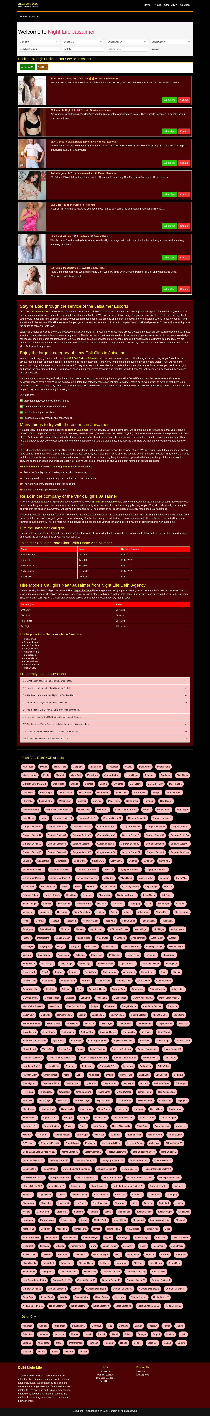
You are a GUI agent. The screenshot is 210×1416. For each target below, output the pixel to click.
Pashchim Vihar (145, 1100)
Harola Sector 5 (168, 1152)
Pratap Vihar (68, 1032)
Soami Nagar (175, 1109)
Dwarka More (125, 1023)
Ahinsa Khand (183, 1040)
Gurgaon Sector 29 (86, 1280)
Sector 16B (179, 1186)
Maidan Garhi (100, 1220)
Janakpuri (149, 775)
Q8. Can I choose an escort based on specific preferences (50, 731)
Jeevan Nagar (117, 1015)
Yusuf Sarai (142, 1126)
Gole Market (81, 1254)
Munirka (168, 886)
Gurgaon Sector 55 (32, 844)
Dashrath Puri (124, 1100)
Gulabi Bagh (48, 1263)
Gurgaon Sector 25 (136, 1280)
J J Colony (128, 1246)
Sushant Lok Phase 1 (33, 869)
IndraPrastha (64, 904)
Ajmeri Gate (102, 938)
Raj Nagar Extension (123, 1040)
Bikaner (137, 1343)
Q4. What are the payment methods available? (45, 702)
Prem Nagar (182, 809)
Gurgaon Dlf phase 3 (149, 1289)
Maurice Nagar (86, 1263)
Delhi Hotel (105, 1371)
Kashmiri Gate (48, 1109)
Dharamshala (75, 1343)
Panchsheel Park (31, 1237)
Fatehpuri (150, 1254)
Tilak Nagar (182, 775)
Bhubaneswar (78, 1326)
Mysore (74, 1334)
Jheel (163, 972)
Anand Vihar (104, 1092)
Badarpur (172, 1006)
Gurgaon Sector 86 (57, 852)
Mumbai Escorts (105, 1375)
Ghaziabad (113, 767)
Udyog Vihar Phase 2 (157, 869)
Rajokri (108, 1237)
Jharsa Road (47, 1297)
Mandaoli (70, 998)
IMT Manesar (140, 792)
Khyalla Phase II (127, 963)
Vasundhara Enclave (123, 1117)
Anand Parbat (138, 938)
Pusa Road (63, 1254)
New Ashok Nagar (166, 1092)
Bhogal (60, 946)
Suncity (75, 1289)
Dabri (117, 1254)
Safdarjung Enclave (126, 895)
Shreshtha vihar (157, 989)
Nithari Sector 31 (56, 1186)
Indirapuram (145, 767)
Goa (110, 1326)
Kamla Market (29, 1254)
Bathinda (69, 1351)
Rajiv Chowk (156, 1263)
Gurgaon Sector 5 (130, 835)
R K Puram (28, 1092)
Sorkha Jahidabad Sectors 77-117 (39, 1152)
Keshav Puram (155, 1135)
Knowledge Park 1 (31, 1066)
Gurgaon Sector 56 (57, 844)
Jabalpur (153, 1326)
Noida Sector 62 (173, 1306)
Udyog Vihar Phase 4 (60, 878)
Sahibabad (145, 1040)
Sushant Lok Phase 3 (87, 869)
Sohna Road (174, 1263)
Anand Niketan (162, 1126)
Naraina (80, 929)
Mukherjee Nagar (154, 946)
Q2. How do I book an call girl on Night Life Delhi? (46, 688)
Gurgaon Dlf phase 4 (175, 1289)
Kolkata (26, 1212)
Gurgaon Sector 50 (155, 835)
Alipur (79, 989)
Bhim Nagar (58, 784)
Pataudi (147, 809)
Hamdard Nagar (64, 1015)
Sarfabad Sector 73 (59, 1160)
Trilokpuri (83, 1117)
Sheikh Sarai (156, 1109)
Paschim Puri (29, 981)
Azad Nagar (157, 938)
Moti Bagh (45, 1229)
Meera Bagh (165, 1100)
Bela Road (181, 1254)
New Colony (166, 801)
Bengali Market (129, 1006)
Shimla (128, 1334)
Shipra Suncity (165, 1023)
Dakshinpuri (28, 1015)
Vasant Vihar (101, 1117)
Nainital (123, 1343)
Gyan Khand (164, 1032)
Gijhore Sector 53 (174, 1143)
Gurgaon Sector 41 (32, 835)
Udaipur (100, 912)
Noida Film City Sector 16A (61, 1058)
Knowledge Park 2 (158, 1186)
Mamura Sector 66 (112, 1177)
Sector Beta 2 (77, 1186)
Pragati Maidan (47, 929)
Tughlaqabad (46, 1092)
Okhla (167, 1229)
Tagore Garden (50, 1117)
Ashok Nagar (96, 929)
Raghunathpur (49, 1169)
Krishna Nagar (30, 904)
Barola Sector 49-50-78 (143, 1152)
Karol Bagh (28, 767)
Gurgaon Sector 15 (61, 1280)
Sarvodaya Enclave (49, 1143)
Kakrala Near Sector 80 (125, 1058)
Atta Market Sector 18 (33, 1177)
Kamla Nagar (148, 895)
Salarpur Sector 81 (139, 1160)
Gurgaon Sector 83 (155, 844)
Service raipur (72, 1083)
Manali (59, 1343)
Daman (167, 1343)
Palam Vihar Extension (126, 809)
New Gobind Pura (75, 1006)
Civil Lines (118, 784)
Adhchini (66, 989)
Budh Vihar (91, 946)
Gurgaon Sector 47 (81, 835)
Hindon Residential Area (34, 1040)
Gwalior (138, 1326)
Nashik (88, 1334)
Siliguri (114, 1334)
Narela (83, 1126)
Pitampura (87, 895)
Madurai (181, 1343)
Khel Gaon (90, 1143)
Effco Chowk (90, 1272)
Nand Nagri (63, 955)
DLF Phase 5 (175, 784)
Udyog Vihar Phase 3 (33, 878)
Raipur (114, 912)
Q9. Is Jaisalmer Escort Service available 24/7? (45, 739)
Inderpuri (78, 1212)
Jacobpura (119, 1297)
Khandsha (28, 801)
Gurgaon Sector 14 (137, 818)
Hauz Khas (120, 1195)
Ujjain (183, 1334)
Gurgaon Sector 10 (63, 818)
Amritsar (43, 1326)
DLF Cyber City (155, 784)
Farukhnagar (46, 792)
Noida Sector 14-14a (33, 1306)
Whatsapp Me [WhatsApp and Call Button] (27, 67)
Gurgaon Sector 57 (81, 844)
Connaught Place (130, 886)
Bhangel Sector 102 (32, 1186)
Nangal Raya (80, 1229)
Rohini (46, 775)
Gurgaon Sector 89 (131, 852)
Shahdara (27, 1100)
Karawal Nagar (47, 1220)
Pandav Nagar (148, 921)
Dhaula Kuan (163, 767)
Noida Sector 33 (123, 1306)
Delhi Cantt (28, 1246)
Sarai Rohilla (67, 1109)
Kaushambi (45, 912)
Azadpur (173, 938)
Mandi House (120, 1220)
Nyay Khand (58, 1040)
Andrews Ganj (118, 989)
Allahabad (27, 1326)
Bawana (69, 1126)
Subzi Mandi (29, 963)
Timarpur (68, 1117)
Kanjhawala (184, 1212)
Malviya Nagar (30, 775)
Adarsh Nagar (83, 938)
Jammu (179, 1326)
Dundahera (28, 792)
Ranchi (101, 1334)
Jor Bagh (86, 981)
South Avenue (29, 1117)
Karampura (28, 1220)
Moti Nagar (62, 1229)
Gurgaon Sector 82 (130, 844)
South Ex (91, 886)
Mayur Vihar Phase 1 (143, 998)
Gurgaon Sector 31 (106, 827)
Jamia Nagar (98, 1015)
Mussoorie (59, 1334)
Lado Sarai (179, 1015)
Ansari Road (133, 1254)
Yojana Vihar (178, 989)
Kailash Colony (144, 1212)
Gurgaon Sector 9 (155, 852)
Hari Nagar (62, 912)
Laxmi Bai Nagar (180, 1237)
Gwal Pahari (103, 792)
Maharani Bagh (161, 1083)
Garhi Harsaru (65, 792)
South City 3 (116, 861)
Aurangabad (59, 1326)
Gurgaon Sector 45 (111, 1280)
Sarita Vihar (181, 878)
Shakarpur (139, 1109)
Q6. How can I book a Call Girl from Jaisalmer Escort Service (52, 717)
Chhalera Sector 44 (106, 1169)
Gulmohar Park (163, 981)
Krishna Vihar (87, 1032)
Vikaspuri (55, 921)
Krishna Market (160, 1015)
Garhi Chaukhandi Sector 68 (76, 1169)
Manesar (82, 801)
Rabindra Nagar (100, 1254)
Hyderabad (91, 1083)
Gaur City (183, 1023)
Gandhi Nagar (144, 1092)
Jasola (108, 1212)
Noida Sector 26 (79, 1306)
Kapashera (92, 775)
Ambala (83, 1351)
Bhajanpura (45, 946)
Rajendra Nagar (90, 1237)
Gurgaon (185, 5)
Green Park (62, 1212)
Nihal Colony (84, 809)
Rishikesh (93, 1343)
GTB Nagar (28, 1143)
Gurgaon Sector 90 (179, 852)
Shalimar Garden (108, 1032)
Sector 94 (27, 1195)
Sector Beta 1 (29, 1169)
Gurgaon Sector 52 (57, 1289)
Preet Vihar (117, 904)
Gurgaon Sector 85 (32, 852)
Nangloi (96, 1229)
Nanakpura (181, 1126)
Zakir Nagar (106, 1023)
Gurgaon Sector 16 (161, 1280)
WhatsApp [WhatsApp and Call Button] (169, 99)
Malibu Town (65, 801)
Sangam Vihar (110, 972)
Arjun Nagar (137, 989)
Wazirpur (101, 904)
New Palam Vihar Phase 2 (58, 809)
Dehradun (96, 1326)
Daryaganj (164, 878)
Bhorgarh (75, 946)
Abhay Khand (48, 1032)
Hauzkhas (71, 895)
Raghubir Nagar (62, 1135)
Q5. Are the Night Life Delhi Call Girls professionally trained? (51, 710)
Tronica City (64, 1049)
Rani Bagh (161, 1237)
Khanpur (59, 972)
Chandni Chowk (83, 1092)
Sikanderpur (61, 861)
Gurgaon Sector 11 (87, 818)
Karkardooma (147, 972)
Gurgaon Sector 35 (156, 827)
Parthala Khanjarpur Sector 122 (128, 1186)
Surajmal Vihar (68, 981)
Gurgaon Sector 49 (106, 835)
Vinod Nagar (45, 1100)
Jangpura (93, 1212)
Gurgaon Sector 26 (81, 827)
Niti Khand (146, 1032)
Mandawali (110, 1006)
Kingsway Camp (134, 1143)
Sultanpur (148, 861)
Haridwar (27, 1351)
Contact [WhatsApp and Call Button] (184, 99)
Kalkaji (65, 886)
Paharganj (135, 904)
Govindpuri (64, 1092)
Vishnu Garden (146, 878)
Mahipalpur (78, 767)
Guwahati (123, 1326)
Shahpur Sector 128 (59, 1177)
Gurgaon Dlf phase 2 (123, 1289)
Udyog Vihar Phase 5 (87, 878)
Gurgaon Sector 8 (105, 844)
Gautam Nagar (176, 946)
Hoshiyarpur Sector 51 (112, 1160)
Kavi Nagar (76, 1040)
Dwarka (43, 767)
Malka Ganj (114, 955)
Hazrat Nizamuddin (121, 1126)
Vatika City (109, 878)
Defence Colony (30, 895)
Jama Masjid (177, 1246)
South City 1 (79, 861)
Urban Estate (101, 1297)
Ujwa (93, 1246)
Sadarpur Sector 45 (121, 1049)
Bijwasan (44, 1246)
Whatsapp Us (142, 1375)
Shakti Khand (29, 1049)
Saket (77, 886)
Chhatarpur (181, 1083)
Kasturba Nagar (138, 1015)
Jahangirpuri (171, 963)
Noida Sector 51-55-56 (148, 1306)
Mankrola (97, 801)
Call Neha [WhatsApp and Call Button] (42, 67)
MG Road (138, 1263)
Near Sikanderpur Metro (34, 1280)
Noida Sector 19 (57, 1306)
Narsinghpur (132, 801)
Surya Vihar (164, 861)
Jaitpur (82, 1015)
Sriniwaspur (72, 1023)
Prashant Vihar (134, 1135)
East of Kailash (101, 1195)
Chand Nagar (66, 963)
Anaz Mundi (129, 972)
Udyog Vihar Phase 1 (130, 869)
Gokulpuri (80, 955)
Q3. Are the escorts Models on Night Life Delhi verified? (49, 695)
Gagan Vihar (48, 981)
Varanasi (27, 1343)
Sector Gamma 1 (93, 1152)
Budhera (89, 784)
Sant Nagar (82, 1135)
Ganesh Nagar (52, 998)
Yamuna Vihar (175, 1135)
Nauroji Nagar (113, 1229)
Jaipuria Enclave (97, 1049)
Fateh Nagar (85, 963)
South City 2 (98, 861)
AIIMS (45, 972)
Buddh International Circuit (140, 1177)
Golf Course (85, 792)
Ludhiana (43, 1334)
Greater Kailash (111, 775)
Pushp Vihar (51, 1237)
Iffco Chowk (121, 792)
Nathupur (149, 801)
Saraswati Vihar (51, 1126)
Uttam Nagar (132, 775)
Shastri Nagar (44, 955)
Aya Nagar (128, 1083)
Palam (143, 1246)
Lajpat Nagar (151, 886)
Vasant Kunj (95, 767)
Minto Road (28, 1229)
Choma (103, 784)
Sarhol (44, 818)
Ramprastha (129, 1032)
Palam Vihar (102, 809)
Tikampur (108, 869)
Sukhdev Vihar (124, 981)
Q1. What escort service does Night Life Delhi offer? (47, 681)
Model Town (114, 801)
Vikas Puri (76, 775)
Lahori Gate (66, 1263)
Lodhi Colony (99, 1126)
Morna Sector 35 (70, 1152)
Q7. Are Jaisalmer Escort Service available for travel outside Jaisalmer (56, 724)
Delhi (148, 904)
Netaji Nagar (133, 1229)
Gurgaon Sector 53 (32, 1289)
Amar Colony (143, 981)
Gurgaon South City (135, 1272)
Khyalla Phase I (105, 963)
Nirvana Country (139, 1297)
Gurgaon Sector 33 (131, 827)
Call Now (140, 1371)
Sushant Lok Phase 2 (60, 869)
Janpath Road (144, 1023)
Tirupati (156, 1334)
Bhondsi (74, 784)
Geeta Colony (43, 1212)
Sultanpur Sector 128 (33, 1160)
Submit (155, 49)
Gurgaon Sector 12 (112, 818)
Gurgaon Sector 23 (57, 827)
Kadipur (156, 792)
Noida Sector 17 (161, 1297)
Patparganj (28, 929)
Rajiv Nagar (28, 818)
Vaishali (128, 767)
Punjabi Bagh (128, 921)
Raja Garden (70, 1237)
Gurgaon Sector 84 (179, 844)
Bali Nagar (28, 946)
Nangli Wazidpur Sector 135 (94, 1058)
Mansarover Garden (159, 1220)
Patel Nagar (167, 921)
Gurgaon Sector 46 (57, 835)
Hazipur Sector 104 (116, 1152)
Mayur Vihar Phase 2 (169, 998)
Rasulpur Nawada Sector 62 (157, 1169)
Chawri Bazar (109, 946)
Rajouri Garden (104, 1100)
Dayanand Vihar (30, 998)
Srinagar (142, 1334)
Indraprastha (43, 938)
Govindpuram (29, 1032)
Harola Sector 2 (150, 1058)
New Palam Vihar (31, 809)
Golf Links (45, 1015)
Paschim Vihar (48, 886)
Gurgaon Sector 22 (32, 827)
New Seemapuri (168, 1117)
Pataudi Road (163, 809)
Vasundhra (28, 912)
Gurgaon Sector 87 (81, 852)
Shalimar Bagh (84, 904)
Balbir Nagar (120, 998)
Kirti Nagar (167, 895)
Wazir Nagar (47, 963)
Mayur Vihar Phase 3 (33, 1006)
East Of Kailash (52, 895)
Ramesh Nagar (142, 1237)
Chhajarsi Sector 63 (32, 1058)
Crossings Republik (97, 1040)
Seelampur (122, 1109)
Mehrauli (60, 775)
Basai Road (28, 1297)
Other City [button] (169, 5)
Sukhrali (133, 861)
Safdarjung (151, 955)
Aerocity (165, 1254)
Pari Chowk (170, 1058)
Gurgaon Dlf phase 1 (96, 1289)
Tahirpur (94, 1006)
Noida (158, 5)
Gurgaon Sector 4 (180, 827)
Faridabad (165, 775)
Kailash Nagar (165, 1212)
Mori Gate (99, 1135)
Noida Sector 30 (101, 1306)
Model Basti (97, 955)
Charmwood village (111, 1143)
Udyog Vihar (47, 1272)
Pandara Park (103, 981)
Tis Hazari (104, 1263)
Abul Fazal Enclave (152, 1006)
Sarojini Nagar (50, 1075)
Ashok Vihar (86, 1109)
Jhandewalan (124, 1212)
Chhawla (59, 1246)
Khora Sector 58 (98, 1186)
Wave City (47, 1049)
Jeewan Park (29, 972)
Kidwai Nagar (67, 1220)
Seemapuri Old (30, 1126)
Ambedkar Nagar (97, 989)
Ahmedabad (43, 1343)
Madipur (27, 1135)
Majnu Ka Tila (29, 1263)
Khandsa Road (174, 792)
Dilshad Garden (124, 1092)
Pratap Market (53, 1023)
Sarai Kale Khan (100, 1203)
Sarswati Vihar (82, 1297)
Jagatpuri (85, 998)
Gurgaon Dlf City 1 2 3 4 (34, 784)
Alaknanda (120, 938)
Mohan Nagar (163, 1040)
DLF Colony (135, 784)
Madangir (73, 972)
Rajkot (55, 1351)
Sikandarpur (43, 861)
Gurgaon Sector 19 (162, 818)
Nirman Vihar (152, 1229)
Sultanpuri (115, 1135)
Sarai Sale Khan (82, 912)
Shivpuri (27, 861)
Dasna (80, 1049)
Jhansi (167, 1326)
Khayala (177, 972)
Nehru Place (60, 767)
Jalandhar (27, 1334)
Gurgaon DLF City (108, 1066)
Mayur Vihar (104, 895)
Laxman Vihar (45, 801)
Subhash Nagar (82, 1100)
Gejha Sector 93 (129, 1169)
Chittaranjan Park (131, 946)
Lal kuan (47, 1254)
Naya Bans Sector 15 (85, 1160)
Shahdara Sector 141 (86, 1177)
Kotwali (83, 1220)
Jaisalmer (152, 1343)
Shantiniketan (72, 1143)
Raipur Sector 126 (172, 1049)
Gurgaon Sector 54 (179, 835)
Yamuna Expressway (147, 1049)
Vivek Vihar (62, 1100)
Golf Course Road (68, 1272)
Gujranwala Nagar (150, 963)
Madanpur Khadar (31, 1023)
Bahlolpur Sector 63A (169, 1177)
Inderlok (47, 904)
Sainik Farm (90, 972)
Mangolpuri (138, 1220)
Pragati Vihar (133, 955)
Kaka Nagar (121, 1263)
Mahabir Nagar (109, 1246)
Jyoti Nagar (101, 998)
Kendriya (63, 1297)
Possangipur (159, 1246)
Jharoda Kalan (77, 1246)
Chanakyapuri (109, 886)
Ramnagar (123, 1237)
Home (147, 5)
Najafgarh (182, 1100)
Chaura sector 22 (162, 1160)
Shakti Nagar (169, 955)
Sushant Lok (29, 1272)
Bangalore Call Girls (105, 1378)
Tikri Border (42, 1135)
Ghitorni (144, 1083)
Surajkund (50, 989)
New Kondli (55, 1006)
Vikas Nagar (126, 878)
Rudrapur (109, 1343)
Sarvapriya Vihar (31, 989)
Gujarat (41, 1351)
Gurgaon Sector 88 (106, 852)
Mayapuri (180, 1220)
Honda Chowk (159, 1272)
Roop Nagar (104, 1109)
